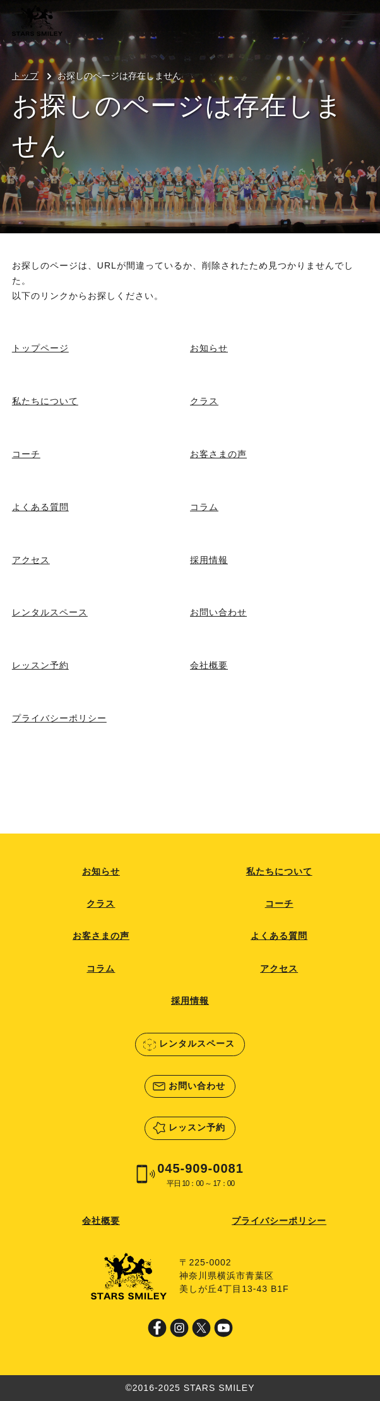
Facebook (157, 1327)
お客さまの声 (218, 454)
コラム (204, 507)
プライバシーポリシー (59, 718)
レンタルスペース (50, 612)
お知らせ (209, 348)
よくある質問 (40, 507)
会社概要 (209, 665)
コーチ (26, 454)
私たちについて (45, 401)
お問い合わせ (218, 612)
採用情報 (209, 560)
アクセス (31, 560)
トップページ (40, 348)
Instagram (179, 1327)
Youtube (223, 1327)
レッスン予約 (40, 665)
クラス (204, 401)
